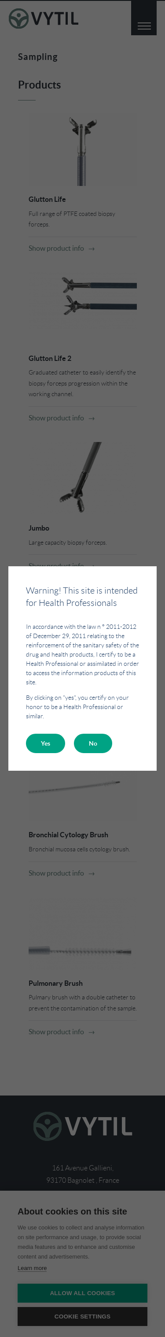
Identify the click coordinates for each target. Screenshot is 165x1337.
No (93, 743)
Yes (45, 743)
